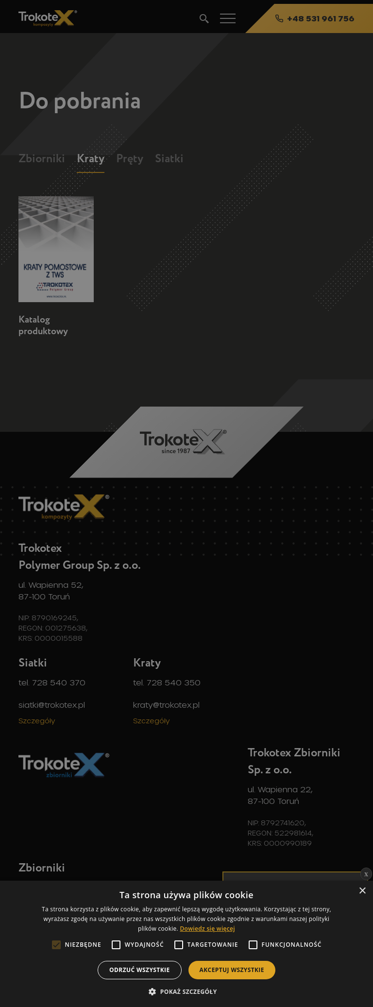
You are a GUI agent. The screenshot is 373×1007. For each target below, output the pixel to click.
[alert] (186, 503)
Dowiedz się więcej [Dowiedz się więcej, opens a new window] (207, 928)
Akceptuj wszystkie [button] (232, 970)
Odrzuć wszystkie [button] (139, 970)
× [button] (362, 891)
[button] (186, 991)
